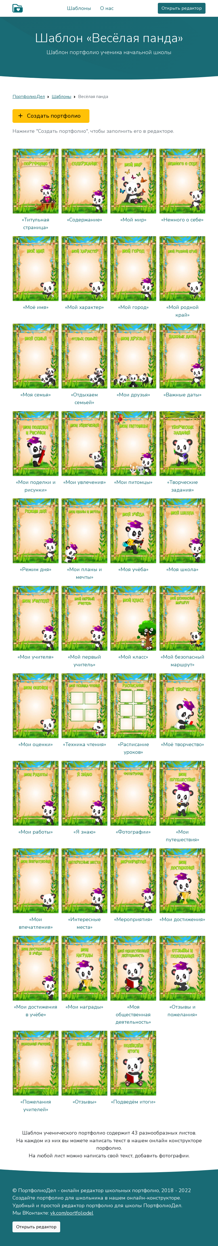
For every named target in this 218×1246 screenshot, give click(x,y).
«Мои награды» (84, 1006)
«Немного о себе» (182, 219)
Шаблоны (79, 8)
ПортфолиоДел (28, 96)
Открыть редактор (182, 8)
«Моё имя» (36, 307)
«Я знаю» (85, 832)
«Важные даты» (182, 394)
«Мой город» (133, 307)
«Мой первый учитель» (84, 661)
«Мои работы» (35, 832)
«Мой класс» (133, 657)
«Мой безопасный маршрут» (182, 661)
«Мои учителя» (36, 657)
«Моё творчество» (182, 744)
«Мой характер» (84, 307)
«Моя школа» (182, 569)
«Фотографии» (133, 832)
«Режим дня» (35, 569)
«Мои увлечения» (84, 482)
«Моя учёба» (133, 569)
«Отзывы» (85, 1102)
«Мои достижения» (182, 919)
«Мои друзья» (133, 394)
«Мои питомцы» (133, 482)
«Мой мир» (133, 219)
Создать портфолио (49, 116)
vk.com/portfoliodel (71, 1213)
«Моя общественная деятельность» (133, 1014)
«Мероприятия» (133, 919)
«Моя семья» (35, 394)
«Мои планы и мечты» (84, 573)
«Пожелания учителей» (35, 1106)
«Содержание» (84, 219)
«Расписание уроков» (133, 748)
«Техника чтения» (84, 744)
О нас (107, 8)
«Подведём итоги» (133, 1102)
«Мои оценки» (35, 744)
